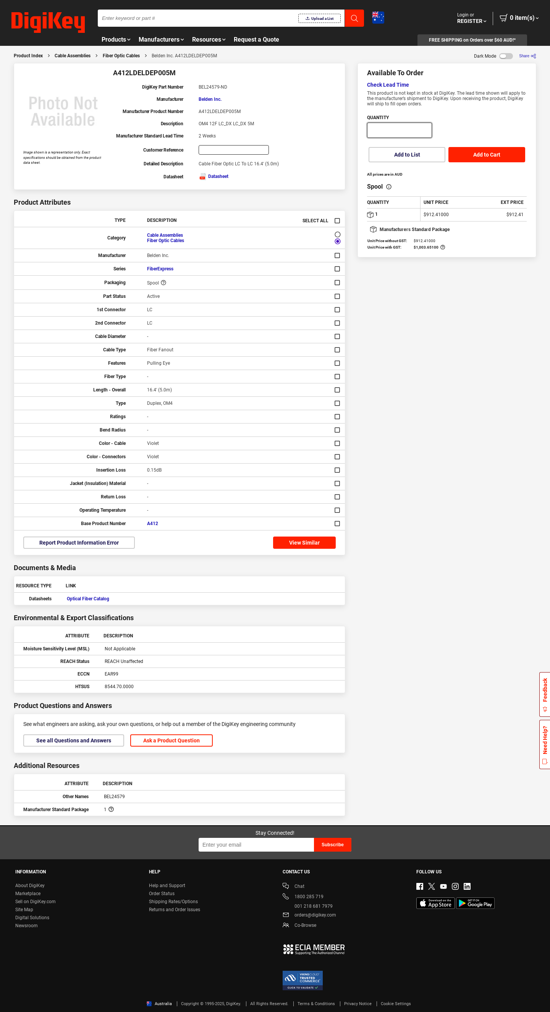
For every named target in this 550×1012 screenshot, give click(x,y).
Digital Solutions (32, 917)
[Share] (527, 56)
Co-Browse (299, 926)
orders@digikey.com (309, 915)
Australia (159, 1003)
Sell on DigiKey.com (35, 901)
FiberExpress (160, 269)
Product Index (28, 55)
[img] (48, 23)
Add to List (407, 155)
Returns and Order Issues (174, 909)
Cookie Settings (396, 1003)
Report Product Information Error (79, 543)
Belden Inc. (210, 99)
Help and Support (167, 885)
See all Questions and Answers (73, 740)
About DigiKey (30, 885)
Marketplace (27, 893)
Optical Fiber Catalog (88, 598)
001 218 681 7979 (308, 906)
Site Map (24, 909)
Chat (293, 887)
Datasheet (213, 176)
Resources (206, 39)
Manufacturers (159, 39)
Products (114, 39)
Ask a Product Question (171, 740)
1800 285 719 (303, 897)
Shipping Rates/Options (173, 901)
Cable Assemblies (73, 55)
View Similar (304, 543)
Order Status (162, 893)
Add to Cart (486, 155)
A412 (152, 523)
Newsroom (26, 925)
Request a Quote (256, 39)
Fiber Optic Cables (121, 55)
